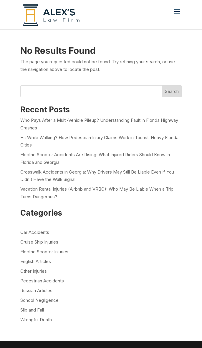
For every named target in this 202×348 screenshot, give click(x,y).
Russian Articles (36, 290)
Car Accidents (34, 232)
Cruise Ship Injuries (39, 242)
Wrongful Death (36, 319)
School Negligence (39, 300)
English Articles (35, 261)
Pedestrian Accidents (42, 281)
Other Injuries (33, 271)
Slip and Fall (32, 310)
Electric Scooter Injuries (44, 251)
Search (172, 91)
